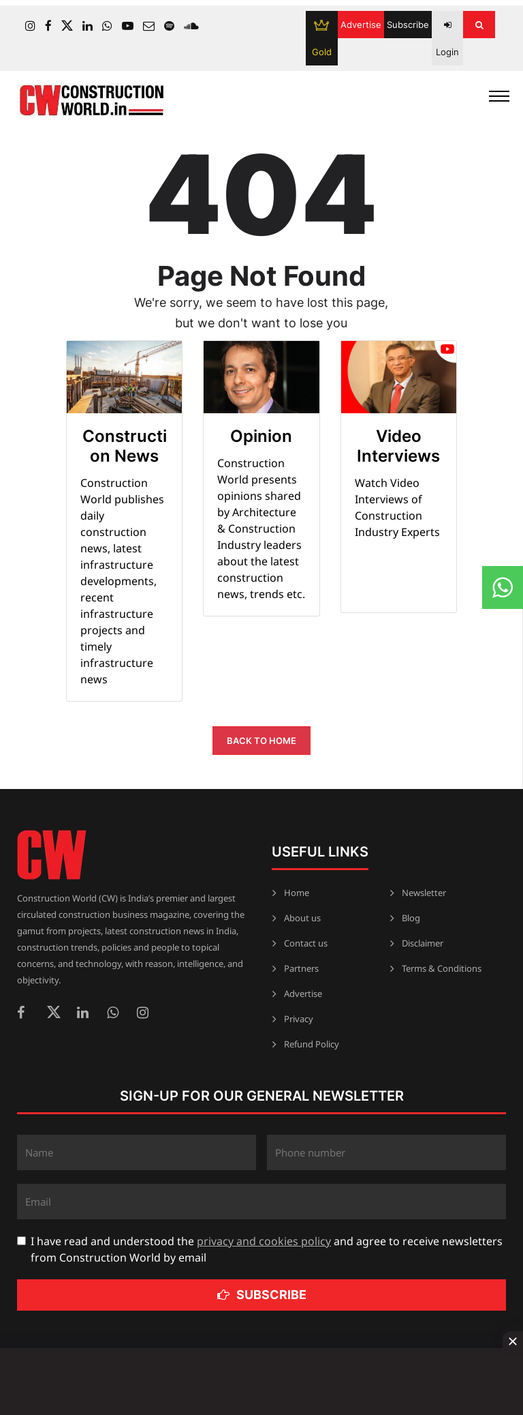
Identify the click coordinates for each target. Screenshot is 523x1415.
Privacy (298, 1019)
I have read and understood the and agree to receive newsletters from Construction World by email (267, 1249)
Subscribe (408, 24)
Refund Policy (311, 1044)
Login (447, 38)
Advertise (360, 24)
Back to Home (261, 740)
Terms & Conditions (441, 968)
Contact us (306, 943)
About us (302, 918)
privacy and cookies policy (264, 1241)
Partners (301, 968)
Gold (322, 38)
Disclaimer (422, 943)
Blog (411, 918)
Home (296, 893)
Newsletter (424, 893)
